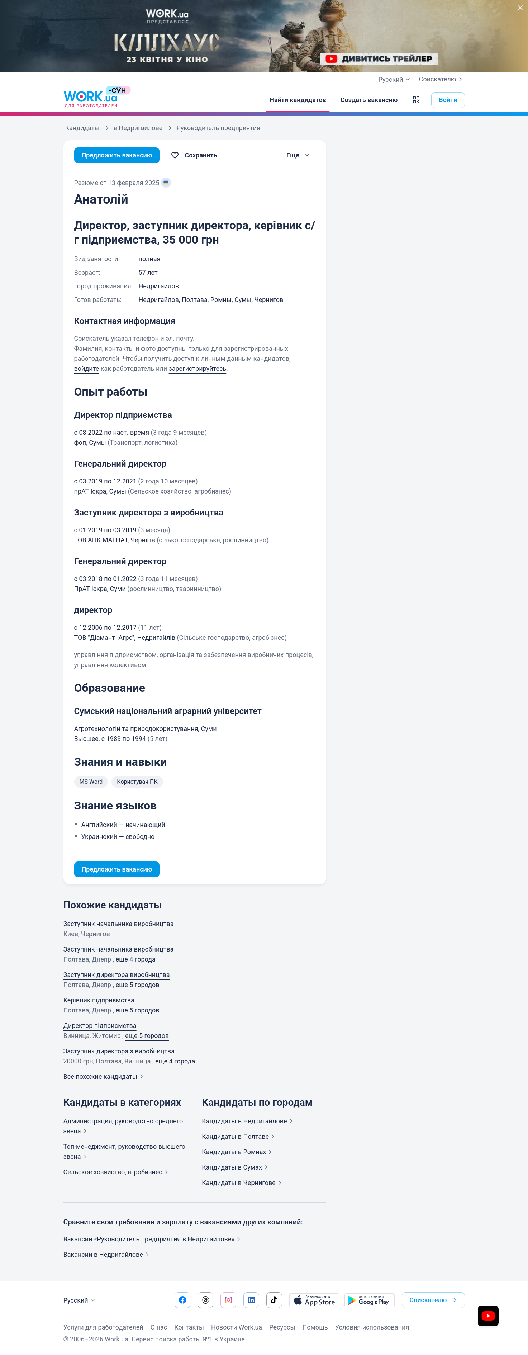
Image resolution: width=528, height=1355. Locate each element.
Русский (80, 1300)
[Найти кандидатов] (298, 100)
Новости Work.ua (236, 1327)
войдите (86, 368)
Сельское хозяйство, (117, 1172)
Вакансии (107, 1254)
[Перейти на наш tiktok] (274, 1300)
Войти (448, 100)
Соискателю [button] (434, 1300)
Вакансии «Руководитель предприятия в (153, 1239)
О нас (159, 1327)
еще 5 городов (138, 984)
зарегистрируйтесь (198, 368)
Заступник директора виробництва (116, 974)
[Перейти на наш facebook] (182, 1300)
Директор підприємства (100, 1025)
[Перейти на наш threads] (205, 1300)
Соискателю (442, 79)
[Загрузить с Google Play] (369, 1300)
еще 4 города (136, 959)
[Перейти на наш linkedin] (251, 1300)
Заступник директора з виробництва (119, 1051)
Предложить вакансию (117, 155)
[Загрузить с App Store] (314, 1300)
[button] (416, 100)
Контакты (189, 1327)
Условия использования (372, 1327)
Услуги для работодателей (103, 1327)
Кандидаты (248, 1121)
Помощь (315, 1327)
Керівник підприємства (98, 1000)
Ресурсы (282, 1327)
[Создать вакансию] (369, 100)
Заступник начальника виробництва (118, 923)
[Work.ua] (90, 100)
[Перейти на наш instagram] (228, 1300)
